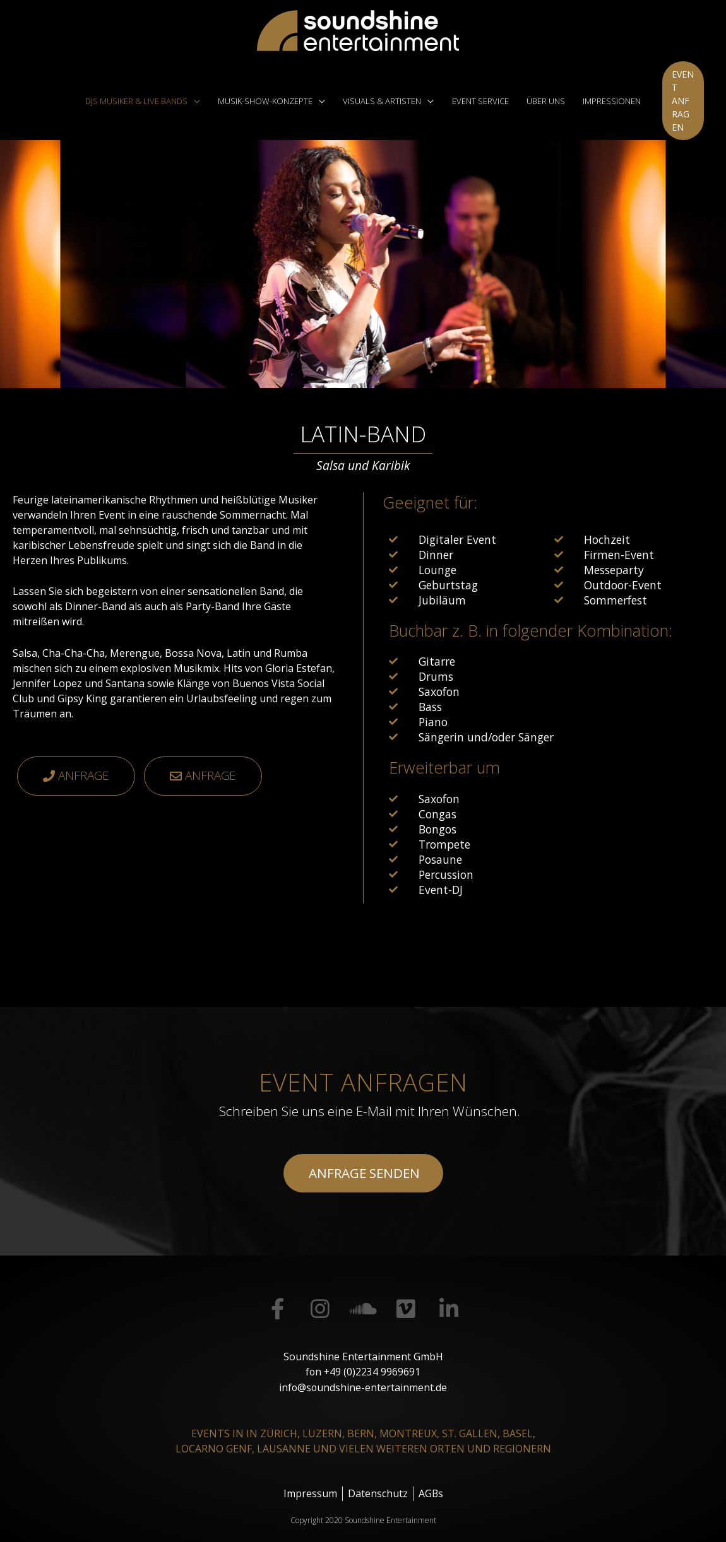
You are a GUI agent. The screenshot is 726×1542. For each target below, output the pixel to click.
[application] (197, 94)
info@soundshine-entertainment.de (363, 1373)
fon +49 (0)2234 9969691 (363, 1358)
